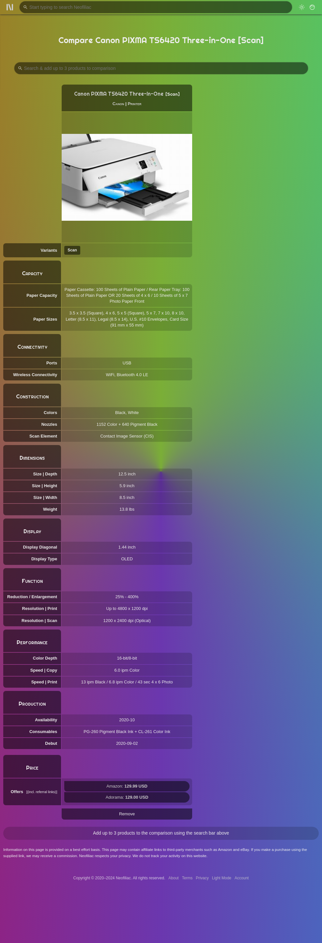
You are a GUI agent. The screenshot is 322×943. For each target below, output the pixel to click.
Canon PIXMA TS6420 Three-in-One (118, 93)
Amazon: (126, 786)
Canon (118, 103)
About (173, 878)
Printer (134, 103)
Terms (187, 878)
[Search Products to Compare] (161, 68)
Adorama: (127, 797)
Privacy (202, 878)
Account (242, 878)
